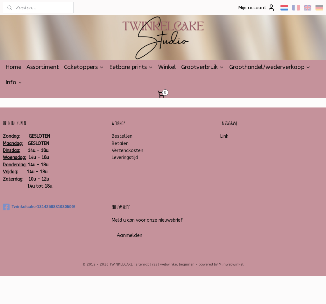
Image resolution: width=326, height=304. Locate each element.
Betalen (120, 143)
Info (14, 82)
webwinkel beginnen (177, 264)
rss (154, 264)
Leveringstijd (125, 157)
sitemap (142, 264)
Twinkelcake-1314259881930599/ (39, 207)
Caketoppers (84, 67)
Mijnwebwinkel (231, 264)
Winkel (167, 67)
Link (224, 136)
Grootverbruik (202, 67)
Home (13, 67)
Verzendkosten (127, 150)
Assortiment (42, 67)
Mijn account (256, 7)
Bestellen (122, 136)
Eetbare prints (131, 67)
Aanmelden (129, 235)
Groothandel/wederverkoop (270, 67)
